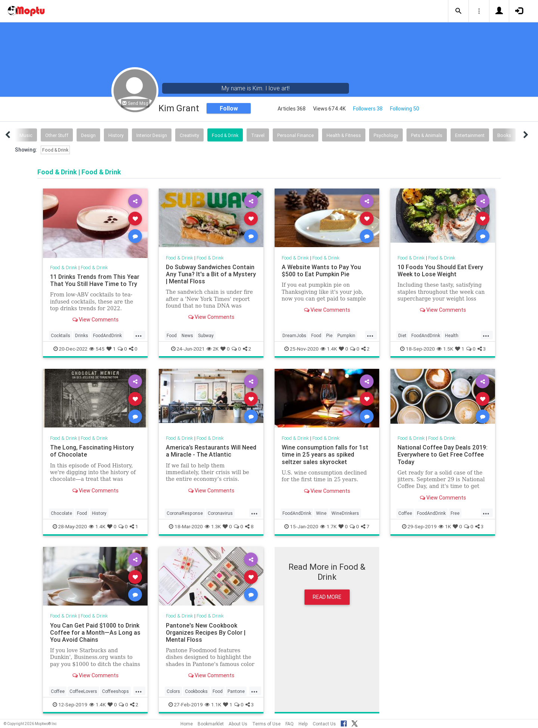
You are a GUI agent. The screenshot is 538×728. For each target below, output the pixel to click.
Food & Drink (225, 135)
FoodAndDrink (107, 335)
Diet (402, 335)
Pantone (236, 691)
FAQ (289, 724)
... (138, 335)
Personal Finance (295, 135)
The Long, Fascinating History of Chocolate (92, 451)
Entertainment (470, 135)
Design (88, 135)
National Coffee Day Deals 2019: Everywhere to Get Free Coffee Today (443, 454)
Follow (229, 108)
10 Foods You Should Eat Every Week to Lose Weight (440, 270)
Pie (329, 335)
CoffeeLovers (83, 691)
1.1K (213, 704)
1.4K (329, 348)
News (187, 335)
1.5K (445, 348)
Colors (173, 691)
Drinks (81, 335)
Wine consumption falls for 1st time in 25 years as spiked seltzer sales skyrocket (325, 454)
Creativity (189, 135)
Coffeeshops (115, 691)
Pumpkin (346, 335)
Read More (327, 597)
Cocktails (60, 335)
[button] (458, 11)
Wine (321, 513)
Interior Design (151, 135)
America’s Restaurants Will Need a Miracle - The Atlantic (211, 451)
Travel (258, 135)
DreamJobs (294, 335)
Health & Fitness (344, 135)
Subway (206, 335)
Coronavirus (220, 513)
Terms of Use (266, 724)
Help (303, 724)
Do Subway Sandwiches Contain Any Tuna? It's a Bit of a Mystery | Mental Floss (211, 274)
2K (213, 348)
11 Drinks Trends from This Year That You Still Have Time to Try (94, 280)
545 (97, 348)
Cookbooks (196, 691)
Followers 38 (368, 108)
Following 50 (404, 108)
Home (186, 724)
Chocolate (61, 513)
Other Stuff (56, 135)
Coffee (405, 513)
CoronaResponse (185, 513)
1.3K (213, 526)
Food (172, 335)
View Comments (95, 319)
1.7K (328, 526)
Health (451, 335)
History (116, 135)
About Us (238, 724)
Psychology (386, 135)
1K (445, 526)
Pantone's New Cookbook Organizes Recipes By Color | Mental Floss (205, 632)
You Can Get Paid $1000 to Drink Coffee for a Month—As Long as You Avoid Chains (95, 632)
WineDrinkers (345, 513)
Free (455, 513)
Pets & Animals (426, 135)
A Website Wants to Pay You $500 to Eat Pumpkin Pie (321, 270)
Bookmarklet (211, 724)
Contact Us (324, 724)
